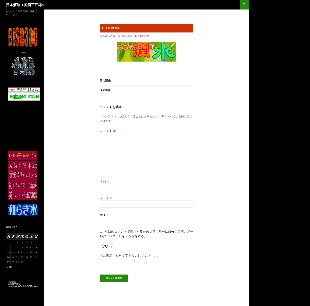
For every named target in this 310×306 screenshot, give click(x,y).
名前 (105, 181)
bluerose (143, 36)
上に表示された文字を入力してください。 (130, 255)
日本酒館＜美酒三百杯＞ (25, 5)
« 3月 (9, 267)
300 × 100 (126, 36)
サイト (104, 215)
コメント (108, 130)
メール (106, 198)
